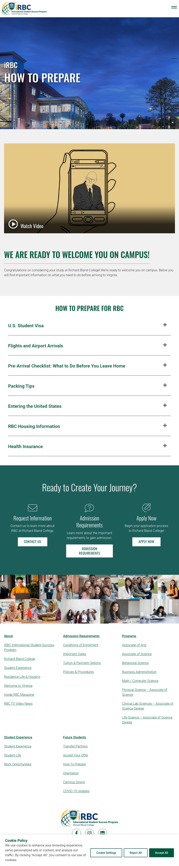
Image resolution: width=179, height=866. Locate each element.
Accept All (161, 852)
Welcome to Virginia (18, 686)
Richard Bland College (19, 659)
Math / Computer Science (140, 681)
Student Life (12, 755)
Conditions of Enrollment (80, 645)
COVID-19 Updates (76, 791)
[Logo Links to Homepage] (24, 8)
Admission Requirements (89, 551)
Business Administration (139, 672)
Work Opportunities (17, 764)
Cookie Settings (106, 852)
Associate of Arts (134, 645)
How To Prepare (74, 764)
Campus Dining (74, 782)
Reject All (136, 852)
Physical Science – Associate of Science (144, 692)
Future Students (74, 737)
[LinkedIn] (102, 833)
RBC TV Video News (18, 704)
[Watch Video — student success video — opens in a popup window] (89, 188)
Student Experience (17, 668)
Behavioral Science (135, 663)
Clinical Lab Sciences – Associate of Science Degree (147, 706)
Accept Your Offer (75, 755)
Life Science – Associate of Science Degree (147, 719)
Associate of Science (137, 654)
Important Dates (74, 654)
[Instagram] (89, 833)
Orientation (71, 773)
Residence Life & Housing (22, 677)
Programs (129, 636)
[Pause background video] (172, 122)
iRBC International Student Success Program (29, 647)
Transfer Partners (75, 746)
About (8, 636)
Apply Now (146, 541)
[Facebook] (76, 833)
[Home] (89, 818)
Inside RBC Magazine (19, 695)
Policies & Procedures (78, 672)
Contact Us (32, 541)
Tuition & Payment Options (82, 663)
